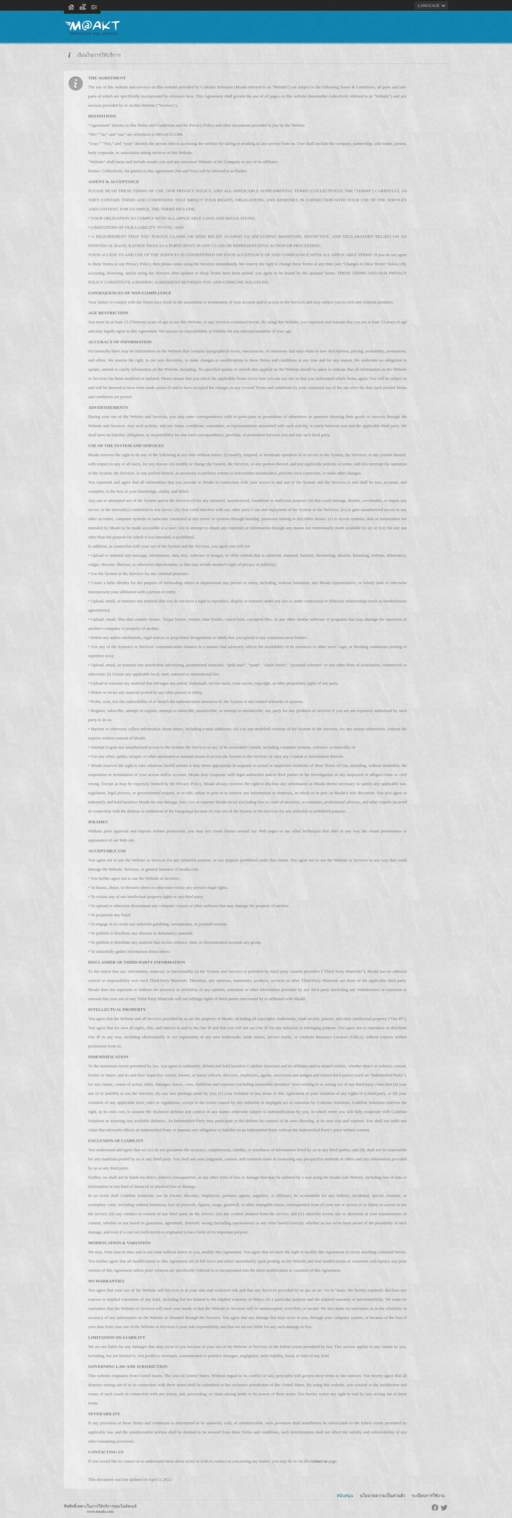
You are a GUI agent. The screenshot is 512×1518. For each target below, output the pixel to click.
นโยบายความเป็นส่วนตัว (382, 1495)
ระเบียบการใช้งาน (428, 1495)
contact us (319, 1461)
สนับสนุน (345, 1495)
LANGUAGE (432, 5)
